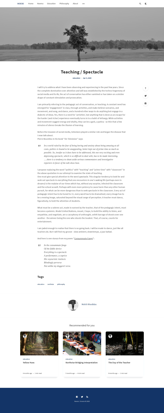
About (75, 3)
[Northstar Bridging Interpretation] (82, 369)
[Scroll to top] (145, 88)
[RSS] (87, 397)
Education (51, 3)
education (76, 78)
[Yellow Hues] (39, 369)
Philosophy (64, 3)
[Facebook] (145, 103)
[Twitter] (145, 96)
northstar (51, 284)
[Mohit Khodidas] (73, 305)
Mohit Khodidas (89, 304)
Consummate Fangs (83, 238)
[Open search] (140, 3)
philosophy (61, 284)
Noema (40, 3)
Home (30, 3)
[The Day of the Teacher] (125, 369)
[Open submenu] (83, 3)
